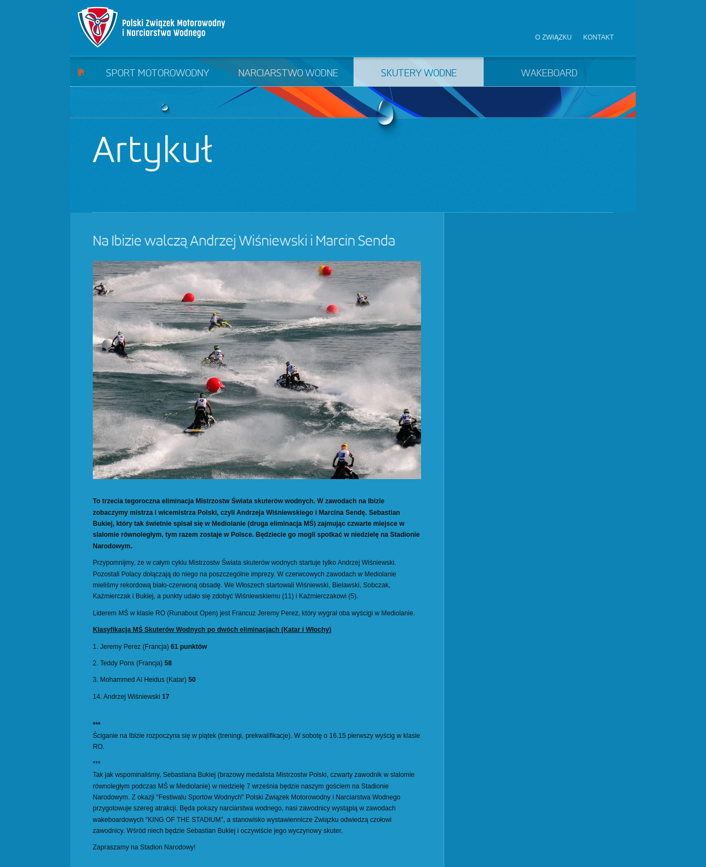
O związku (553, 37)
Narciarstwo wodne (288, 73)
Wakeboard (549, 73)
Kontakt (598, 37)
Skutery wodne (419, 73)
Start (81, 71)
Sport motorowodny (157, 73)
